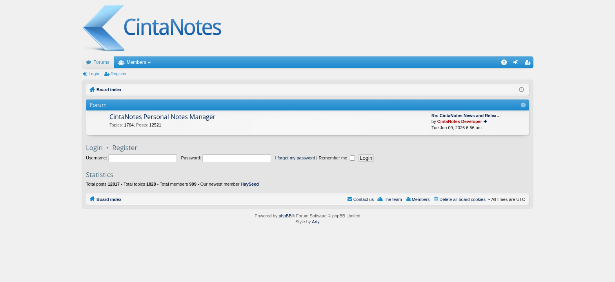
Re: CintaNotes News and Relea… (466, 115)
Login (94, 73)
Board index (109, 199)
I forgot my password (295, 157)
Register (119, 73)
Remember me (336, 157)
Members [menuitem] (421, 199)
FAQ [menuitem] (506, 64)
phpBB (284, 215)
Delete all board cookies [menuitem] (463, 199)
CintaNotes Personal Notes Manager (162, 117)
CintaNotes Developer (459, 121)
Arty (316, 221)
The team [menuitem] (393, 199)
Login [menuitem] (517, 64)
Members (136, 62)
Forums (101, 62)
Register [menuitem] (529, 64)
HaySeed (250, 184)
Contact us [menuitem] (363, 199)
